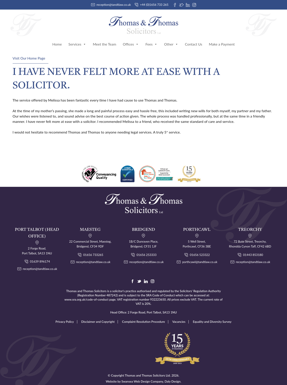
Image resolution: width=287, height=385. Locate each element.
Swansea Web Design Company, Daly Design (150, 375)
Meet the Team (104, 39)
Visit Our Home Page (29, 53)
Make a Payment (222, 39)
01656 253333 (146, 249)
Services (77, 39)
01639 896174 (40, 256)
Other (171, 39)
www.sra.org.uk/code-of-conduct (86, 294)
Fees (151, 39)
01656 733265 (93, 249)
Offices (131, 39)
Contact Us (193, 39)
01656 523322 (200, 249)
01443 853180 (253, 249)
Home (57, 39)
